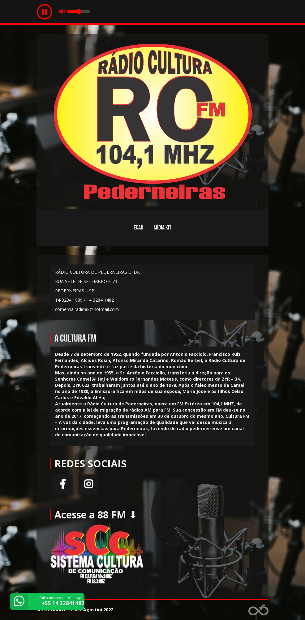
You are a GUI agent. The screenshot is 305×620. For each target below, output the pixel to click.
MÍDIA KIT (162, 227)
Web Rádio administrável (258, 610)
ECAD (138, 227)
